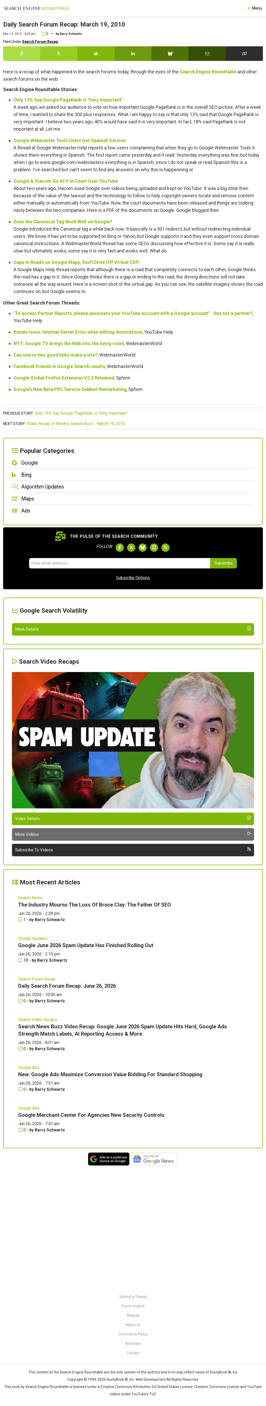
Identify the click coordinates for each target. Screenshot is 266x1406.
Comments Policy (133, 1334)
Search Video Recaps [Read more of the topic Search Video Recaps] (37, 1140)
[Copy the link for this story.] (244, 53)
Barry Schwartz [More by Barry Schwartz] (50, 1040)
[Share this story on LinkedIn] (133, 53)
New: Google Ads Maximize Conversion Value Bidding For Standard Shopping (110, 1196)
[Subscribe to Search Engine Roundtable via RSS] (165, 547)
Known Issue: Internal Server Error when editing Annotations (78, 332)
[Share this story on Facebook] (21, 53)
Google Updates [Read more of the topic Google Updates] (33, 1059)
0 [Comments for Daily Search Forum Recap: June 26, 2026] (22, 1122)
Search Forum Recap (40, 42)
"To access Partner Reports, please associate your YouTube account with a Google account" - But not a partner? (133, 313)
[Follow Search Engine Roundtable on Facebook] (120, 547)
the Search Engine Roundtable (79, 1372)
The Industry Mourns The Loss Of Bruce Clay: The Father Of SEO (94, 1026)
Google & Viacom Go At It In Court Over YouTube (66, 181)
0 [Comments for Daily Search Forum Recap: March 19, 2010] (45, 34)
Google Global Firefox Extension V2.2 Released (64, 378)
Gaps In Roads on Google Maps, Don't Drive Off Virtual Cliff (76, 262)
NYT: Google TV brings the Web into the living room (69, 343)
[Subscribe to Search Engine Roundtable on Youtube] (154, 547)
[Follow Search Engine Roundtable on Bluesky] (142, 547)
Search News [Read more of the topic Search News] (30, 1019)
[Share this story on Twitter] (58, 53)
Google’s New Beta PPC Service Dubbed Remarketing (70, 389)
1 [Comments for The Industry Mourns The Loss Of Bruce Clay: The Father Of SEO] (22, 1040)
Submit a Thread (133, 1297)
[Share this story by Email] (207, 53)
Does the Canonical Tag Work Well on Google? (63, 221)
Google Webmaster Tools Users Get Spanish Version (70, 140)
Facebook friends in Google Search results (59, 366)
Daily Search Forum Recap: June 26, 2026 (67, 1107)
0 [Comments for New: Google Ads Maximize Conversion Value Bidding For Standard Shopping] (22, 1210)
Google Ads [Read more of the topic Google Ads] (28, 1188)
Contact (133, 1353)
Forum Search (133, 1306)
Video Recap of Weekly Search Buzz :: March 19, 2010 (76, 423)
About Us (133, 1325)
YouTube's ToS (143, 1394)
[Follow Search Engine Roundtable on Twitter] (131, 547)
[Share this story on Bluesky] (170, 53)
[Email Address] (119, 563)
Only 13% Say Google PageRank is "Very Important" (68, 100)
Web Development (151, 1379)
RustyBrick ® (117, 1379)
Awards (133, 1315)
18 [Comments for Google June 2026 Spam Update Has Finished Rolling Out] (23, 1081)
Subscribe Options (133, 577)
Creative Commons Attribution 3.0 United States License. (147, 1387)
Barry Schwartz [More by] (71, 34)
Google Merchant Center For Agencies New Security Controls (91, 1236)
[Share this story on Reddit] (96, 53)
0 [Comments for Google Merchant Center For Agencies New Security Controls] (22, 1251)
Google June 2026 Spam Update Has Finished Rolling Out (85, 1066)
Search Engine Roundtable (208, 71)
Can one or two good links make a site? (55, 355)
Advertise (133, 1343)
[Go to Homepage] (36, 8)
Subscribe (223, 563)
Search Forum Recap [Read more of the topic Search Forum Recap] (37, 1100)
